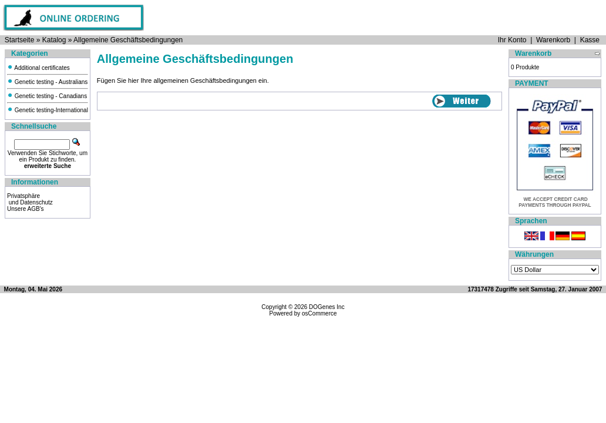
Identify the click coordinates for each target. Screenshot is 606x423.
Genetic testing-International (47, 110)
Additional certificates (38, 68)
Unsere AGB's (25, 209)
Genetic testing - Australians (47, 82)
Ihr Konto (512, 40)
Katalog (54, 40)
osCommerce (319, 313)
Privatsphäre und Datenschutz (30, 199)
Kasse (590, 40)
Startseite (20, 40)
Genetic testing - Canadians (47, 96)
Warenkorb (553, 40)
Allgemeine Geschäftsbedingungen (128, 40)
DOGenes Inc (327, 307)
